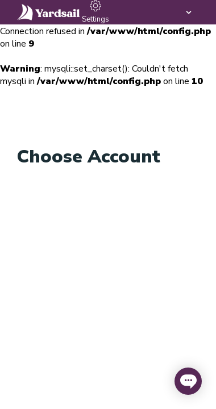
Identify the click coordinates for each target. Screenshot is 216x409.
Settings (95, 12)
